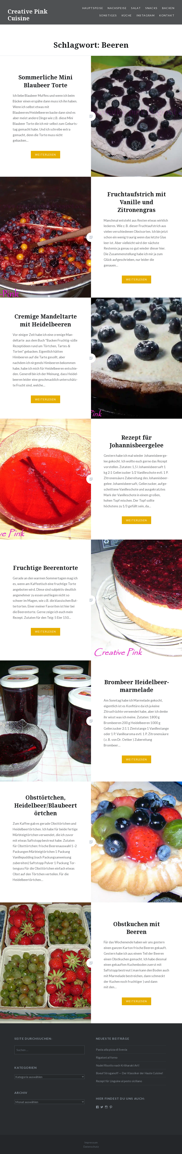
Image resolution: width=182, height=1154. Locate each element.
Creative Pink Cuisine (27, 15)
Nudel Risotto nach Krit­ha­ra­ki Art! (117, 1065)
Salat (136, 8)
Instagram (145, 15)
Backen (168, 8)
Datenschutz (91, 1146)
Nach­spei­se (117, 8)
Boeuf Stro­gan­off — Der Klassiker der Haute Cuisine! (129, 1073)
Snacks (151, 8)
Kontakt (166, 15)
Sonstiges (108, 15)
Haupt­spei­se (92, 8)
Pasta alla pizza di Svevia (111, 1049)
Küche (126, 15)
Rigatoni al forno (106, 1057)
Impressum (91, 1142)
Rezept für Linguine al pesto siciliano (119, 1081)
